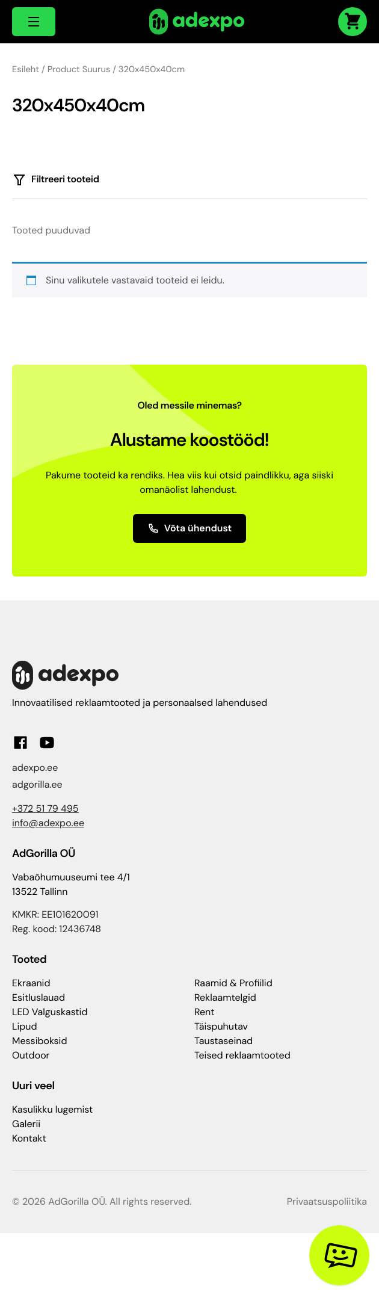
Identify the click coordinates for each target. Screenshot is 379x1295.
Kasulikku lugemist (52, 1109)
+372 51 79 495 (45, 808)
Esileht (25, 69)
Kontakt (29, 1138)
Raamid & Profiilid (233, 983)
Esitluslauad (38, 997)
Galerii (26, 1123)
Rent (204, 1012)
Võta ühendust (189, 528)
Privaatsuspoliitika (327, 1201)
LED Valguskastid (49, 1012)
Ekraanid (31, 983)
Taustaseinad (223, 1040)
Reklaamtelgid (225, 997)
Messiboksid (39, 1040)
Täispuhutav (221, 1026)
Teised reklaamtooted (242, 1055)
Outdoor (31, 1055)
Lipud (24, 1026)
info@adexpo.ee (48, 823)
